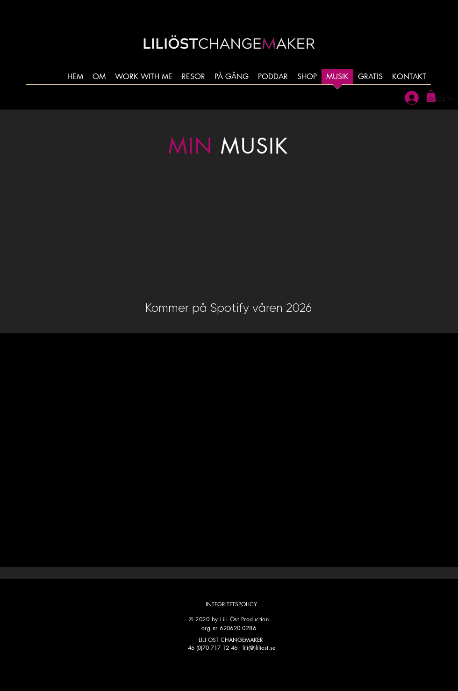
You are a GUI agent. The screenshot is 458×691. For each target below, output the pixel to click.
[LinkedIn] (267, 671)
